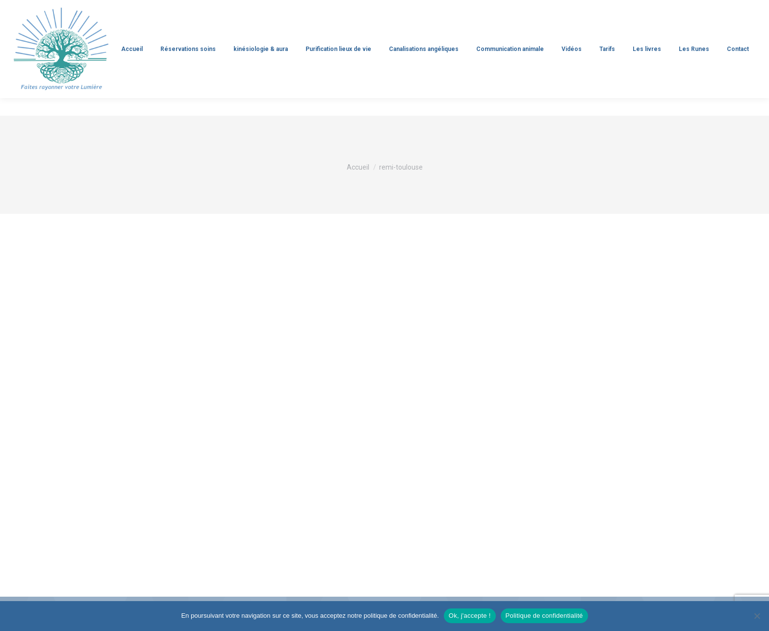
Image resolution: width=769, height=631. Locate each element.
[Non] (757, 616)
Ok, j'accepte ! (470, 615)
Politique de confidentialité (544, 615)
